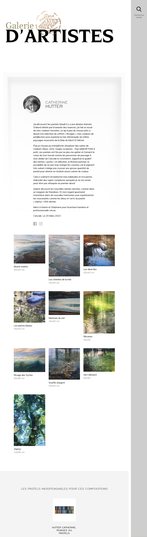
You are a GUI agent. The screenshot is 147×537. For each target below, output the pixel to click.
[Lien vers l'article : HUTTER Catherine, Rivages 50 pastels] (64, 516)
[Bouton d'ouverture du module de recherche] (139, 13)
